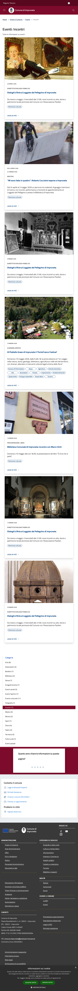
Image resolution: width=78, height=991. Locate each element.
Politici (7, 860)
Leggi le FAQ (47, 924)
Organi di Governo (11, 845)
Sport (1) (8, 721)
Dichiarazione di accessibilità (15, 963)
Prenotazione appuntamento (53, 916)
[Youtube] (66, 831)
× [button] (75, 967)
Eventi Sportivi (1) (11, 694)
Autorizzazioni (10, 902)
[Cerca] (73, 10)
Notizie (45, 883)
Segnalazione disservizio (52, 920)
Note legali (9, 960)
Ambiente (8, 894)
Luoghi (45, 900)
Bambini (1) (9, 671)
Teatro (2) (8, 730)
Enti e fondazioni (11, 856)
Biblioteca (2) (10, 676)
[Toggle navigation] (4, 10)
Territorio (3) (9, 734)
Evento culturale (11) (12, 698)
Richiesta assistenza (50, 928)
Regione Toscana (9, 3)
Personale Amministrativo (14, 864)
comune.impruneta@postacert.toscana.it (19, 938)
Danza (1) (8, 680)
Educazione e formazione (14, 882)
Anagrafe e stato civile (51, 845)
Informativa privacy (12, 956)
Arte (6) (8, 662)
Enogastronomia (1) (12, 685)
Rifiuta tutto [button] (47, 982)
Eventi (27, 19)
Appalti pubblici (48, 860)
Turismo (46, 868)
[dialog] (39, 978)
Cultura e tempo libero (51, 848)
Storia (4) (8, 725)
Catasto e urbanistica (50, 864)
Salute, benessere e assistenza (16, 898)
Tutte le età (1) (10, 739)
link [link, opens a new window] (59, 978)
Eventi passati (10, 743)
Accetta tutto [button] (30, 982)
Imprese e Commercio (51, 856)
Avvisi (45, 890)
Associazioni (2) (10, 667)
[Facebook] (61, 831)
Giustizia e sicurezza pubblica (15, 886)
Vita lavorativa (48, 852)
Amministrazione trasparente (15, 952)
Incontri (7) (9, 707)
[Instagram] (61, 834)
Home (5, 19)
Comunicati (47, 886)
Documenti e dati (11, 868)
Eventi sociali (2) (11, 689)
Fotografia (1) (10, 703)
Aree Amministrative (12, 848)
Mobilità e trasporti (50, 872)
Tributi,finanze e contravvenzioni (17, 890)
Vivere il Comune (16, 19)
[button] (39, 987)
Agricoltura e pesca (12, 906)
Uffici (7, 852)
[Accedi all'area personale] (69, 3)
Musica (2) (9, 716)
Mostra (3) (9, 712)
